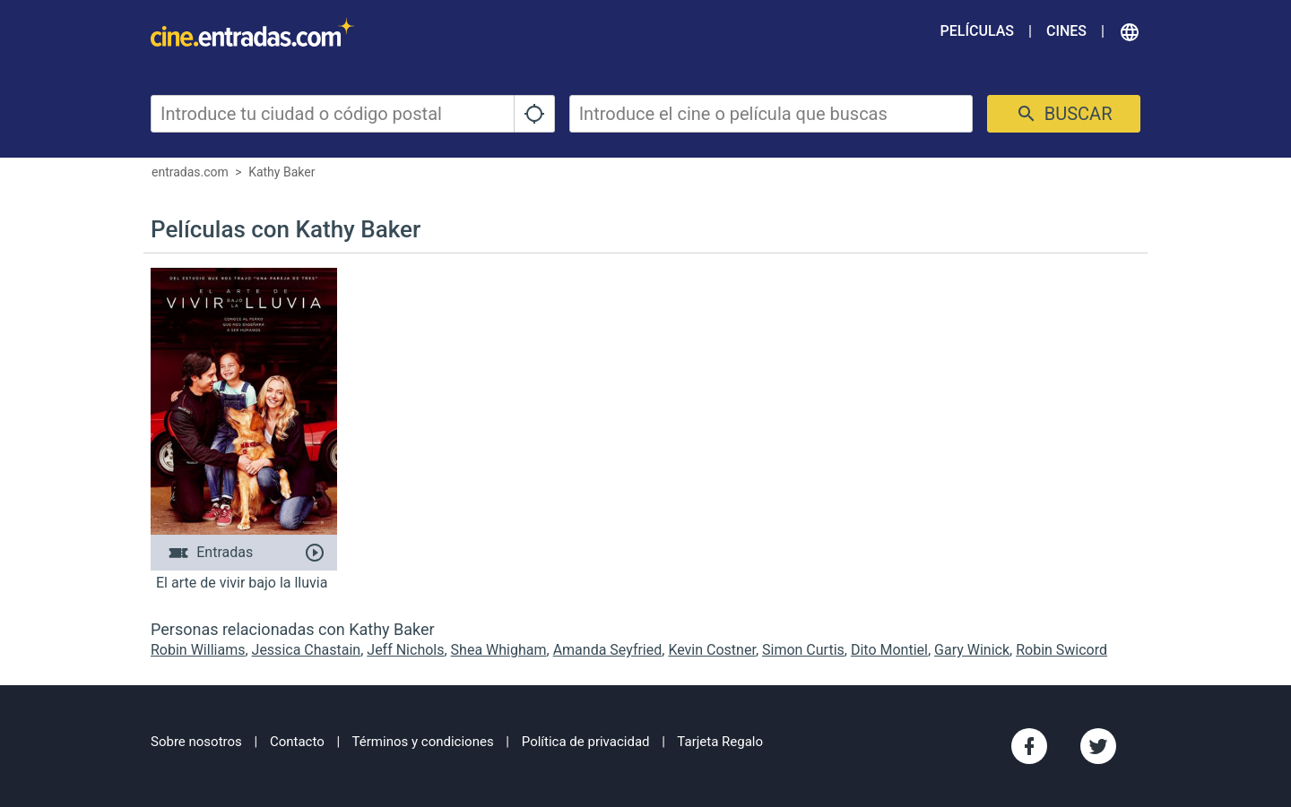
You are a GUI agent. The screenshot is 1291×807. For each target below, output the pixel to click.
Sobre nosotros (196, 742)
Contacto (297, 742)
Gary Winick (971, 649)
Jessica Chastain (306, 649)
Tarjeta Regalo (720, 742)
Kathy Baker (281, 172)
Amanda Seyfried (608, 649)
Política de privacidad (586, 742)
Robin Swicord (1061, 649)
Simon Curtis (803, 649)
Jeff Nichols (405, 649)
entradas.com (190, 172)
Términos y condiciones (423, 742)
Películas (977, 30)
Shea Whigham (499, 649)
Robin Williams (198, 649)
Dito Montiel (889, 649)
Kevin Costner (711, 649)
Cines (1066, 30)
